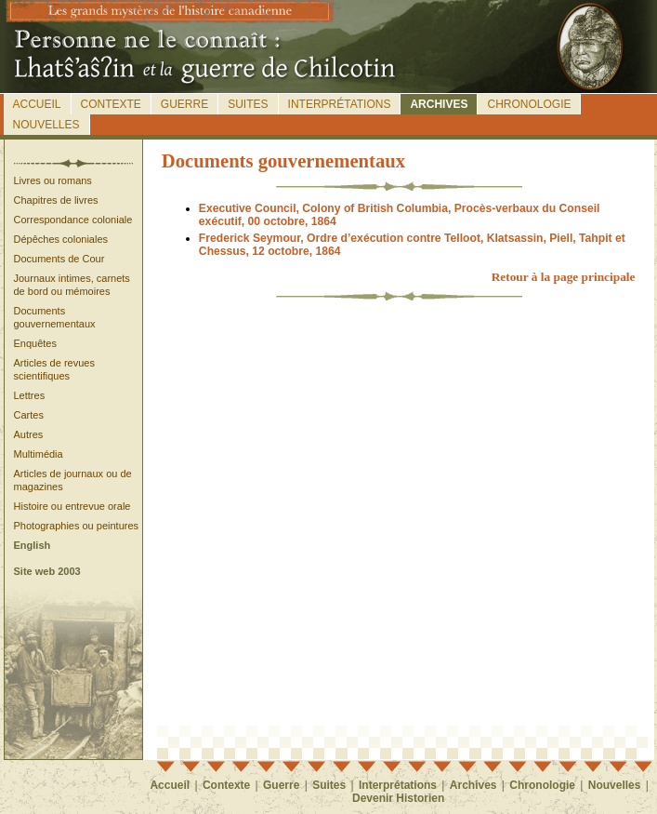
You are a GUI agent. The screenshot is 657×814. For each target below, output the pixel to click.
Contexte (111, 104)
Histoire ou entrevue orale (72, 506)
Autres (29, 434)
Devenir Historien (398, 798)
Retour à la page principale (564, 277)
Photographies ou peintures (76, 525)
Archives (438, 104)
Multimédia (38, 454)
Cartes (29, 414)
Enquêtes (35, 343)
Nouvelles (46, 124)
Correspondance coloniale (73, 219)
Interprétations (339, 104)
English (32, 545)
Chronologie (529, 104)
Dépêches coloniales (61, 239)
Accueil (37, 104)
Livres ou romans (53, 180)
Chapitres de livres (56, 200)
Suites (248, 104)
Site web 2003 (47, 571)
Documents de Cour (59, 258)
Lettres (30, 395)
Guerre (184, 104)
